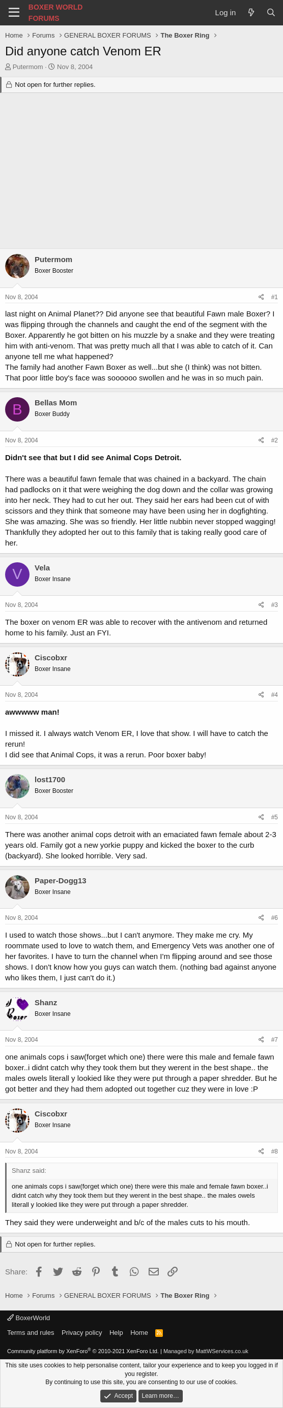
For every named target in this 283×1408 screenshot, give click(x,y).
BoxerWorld (28, 1318)
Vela (42, 567)
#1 (274, 297)
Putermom (28, 67)
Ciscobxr (51, 657)
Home (139, 1332)
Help (116, 1332)
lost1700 (50, 779)
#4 (274, 694)
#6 (274, 917)
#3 (274, 605)
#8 (274, 1151)
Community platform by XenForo (83, 1351)
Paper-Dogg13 (61, 880)
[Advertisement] (141, 172)
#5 (274, 817)
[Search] (271, 12)
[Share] (261, 297)
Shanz (46, 1002)
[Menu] (14, 12)
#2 (274, 440)
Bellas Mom (56, 402)
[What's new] (251, 12)
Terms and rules (30, 1332)
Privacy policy (82, 1332)
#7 (274, 1039)
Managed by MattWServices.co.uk (205, 1351)
